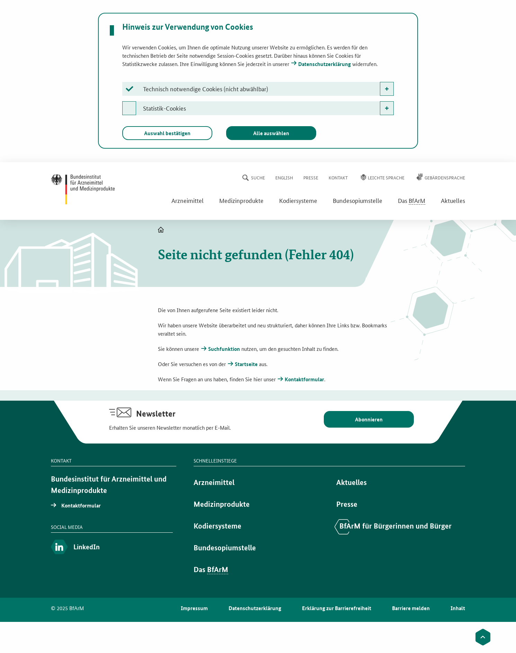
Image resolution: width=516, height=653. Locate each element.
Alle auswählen (271, 133)
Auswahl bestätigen (167, 133)
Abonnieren (369, 419)
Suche (258, 177)
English (284, 177)
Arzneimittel (187, 200)
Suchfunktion (224, 349)
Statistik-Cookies (164, 108)
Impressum (194, 608)
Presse (310, 177)
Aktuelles (453, 200)
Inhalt (458, 608)
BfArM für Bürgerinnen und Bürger (395, 525)
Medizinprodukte (241, 200)
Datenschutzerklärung (324, 64)
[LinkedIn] (112, 548)
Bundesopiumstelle (357, 200)
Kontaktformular (304, 379)
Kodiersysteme (298, 200)
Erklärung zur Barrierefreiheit (336, 608)
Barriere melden (411, 608)
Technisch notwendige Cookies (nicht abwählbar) (205, 88)
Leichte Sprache (386, 177)
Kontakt (338, 177)
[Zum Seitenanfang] (483, 637)
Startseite (246, 364)
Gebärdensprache (445, 177)
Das (411, 200)
